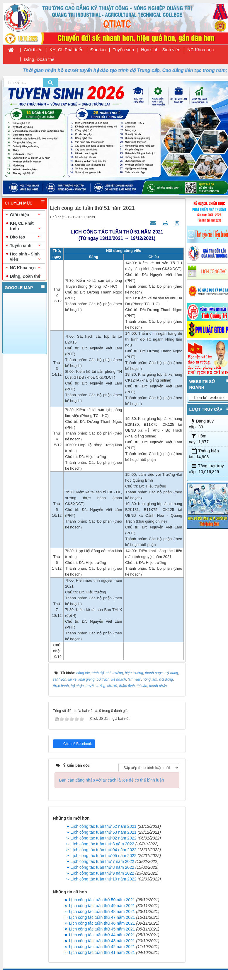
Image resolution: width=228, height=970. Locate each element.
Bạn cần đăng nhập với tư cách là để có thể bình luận (111, 780)
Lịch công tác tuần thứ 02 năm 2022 (104, 838)
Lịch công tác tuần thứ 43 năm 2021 (102, 940)
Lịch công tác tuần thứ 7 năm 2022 (102, 861)
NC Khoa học (200, 49)
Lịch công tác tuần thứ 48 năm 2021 (102, 911)
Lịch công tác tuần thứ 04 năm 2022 (104, 849)
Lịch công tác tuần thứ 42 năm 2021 (102, 946)
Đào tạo (98, 49)
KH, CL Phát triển (67, 49)
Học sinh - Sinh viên (160, 49)
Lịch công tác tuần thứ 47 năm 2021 (102, 917)
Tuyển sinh (123, 49)
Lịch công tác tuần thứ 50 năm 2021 (102, 899)
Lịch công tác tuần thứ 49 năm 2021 (102, 905)
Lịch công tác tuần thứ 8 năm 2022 (102, 867)
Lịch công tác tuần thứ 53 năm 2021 (104, 832)
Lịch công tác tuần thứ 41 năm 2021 (102, 952)
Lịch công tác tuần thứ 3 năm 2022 (102, 844)
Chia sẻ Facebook (77, 744)
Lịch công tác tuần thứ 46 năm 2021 (102, 923)
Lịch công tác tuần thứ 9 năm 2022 (102, 873)
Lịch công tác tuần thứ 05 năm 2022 (104, 855)
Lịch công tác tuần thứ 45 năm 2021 (102, 929)
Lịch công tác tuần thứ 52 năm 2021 (104, 826)
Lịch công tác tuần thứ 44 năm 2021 (102, 935)
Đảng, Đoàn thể (39, 59)
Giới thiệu (33, 49)
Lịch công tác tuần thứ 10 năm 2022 (104, 879)
